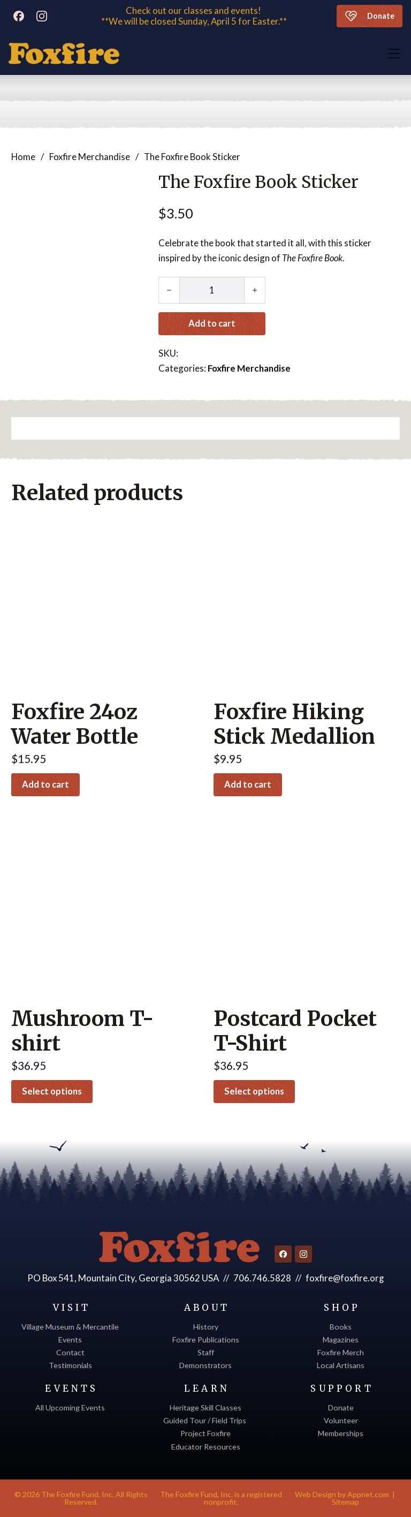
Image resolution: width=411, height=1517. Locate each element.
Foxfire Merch (340, 1352)
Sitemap (345, 1501)
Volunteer (341, 1420)
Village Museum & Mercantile (70, 1326)
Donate (369, 16)
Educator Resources (205, 1446)
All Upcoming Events (70, 1407)
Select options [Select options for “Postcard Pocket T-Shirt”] (255, 1091)
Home (23, 156)
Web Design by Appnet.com (342, 1494)
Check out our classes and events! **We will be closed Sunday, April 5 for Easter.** (194, 16)
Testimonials (70, 1365)
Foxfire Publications (205, 1339)
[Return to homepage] (179, 1247)
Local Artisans (340, 1365)
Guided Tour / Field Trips (205, 1420)
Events (70, 1339)
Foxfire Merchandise (89, 156)
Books (341, 1326)
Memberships (340, 1433)
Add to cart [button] (46, 784)
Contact (70, 1352)
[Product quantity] (212, 289)
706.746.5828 (263, 1278)
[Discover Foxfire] (64, 53)
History (205, 1326)
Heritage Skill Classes (205, 1407)
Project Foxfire (205, 1433)
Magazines (341, 1339)
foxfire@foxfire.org (345, 1278)
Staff (205, 1352)
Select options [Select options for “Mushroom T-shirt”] (52, 1091)
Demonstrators (205, 1365)
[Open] (393, 53)
